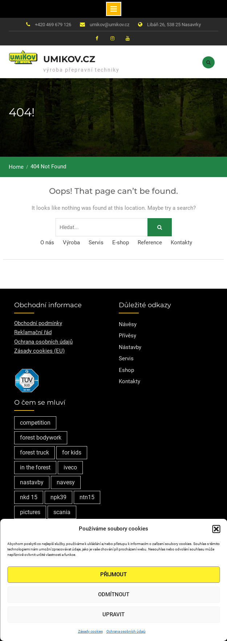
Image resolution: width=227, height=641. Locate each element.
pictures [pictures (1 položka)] (30, 512)
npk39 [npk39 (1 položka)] (58, 497)
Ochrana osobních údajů (126, 631)
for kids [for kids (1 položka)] (71, 452)
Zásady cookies (90, 631)
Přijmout (113, 574)
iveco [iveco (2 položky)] (70, 467)
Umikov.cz (69, 59)
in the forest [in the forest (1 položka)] (35, 467)
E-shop (120, 242)
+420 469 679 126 (53, 24)
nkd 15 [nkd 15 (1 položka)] (28, 497)
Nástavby (130, 347)
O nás (47, 242)
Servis (96, 242)
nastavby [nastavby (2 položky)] (32, 482)
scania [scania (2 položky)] (61, 512)
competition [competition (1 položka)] (35, 422)
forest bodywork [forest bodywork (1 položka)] (40, 437)
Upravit (113, 614)
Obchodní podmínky (38, 323)
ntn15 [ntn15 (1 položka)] (87, 497)
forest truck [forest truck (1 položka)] (34, 452)
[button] (216, 529)
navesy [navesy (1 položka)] (66, 482)
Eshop (126, 370)
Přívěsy (127, 335)
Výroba (71, 242)
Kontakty (181, 242)
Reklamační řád (33, 332)
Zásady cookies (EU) (39, 351)
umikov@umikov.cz (109, 24)
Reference (150, 242)
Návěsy (128, 324)
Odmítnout (113, 594)
